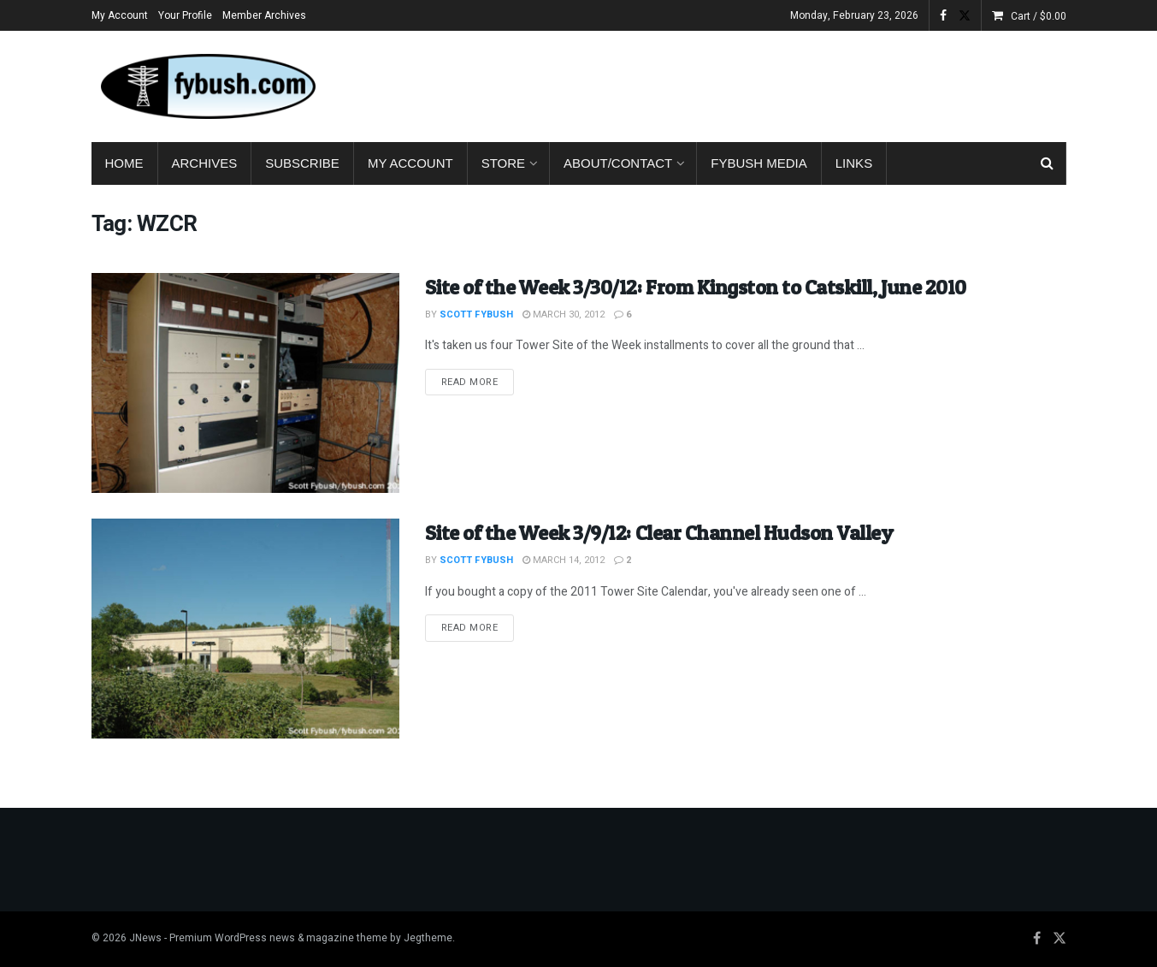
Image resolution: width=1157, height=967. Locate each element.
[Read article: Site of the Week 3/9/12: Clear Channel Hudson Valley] (245, 629)
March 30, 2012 (563, 314)
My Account (119, 15)
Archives (205, 163)
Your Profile (185, 15)
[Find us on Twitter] (1059, 938)
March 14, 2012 (563, 560)
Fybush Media (759, 163)
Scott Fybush (476, 314)
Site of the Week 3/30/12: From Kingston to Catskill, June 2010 (695, 287)
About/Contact (618, 163)
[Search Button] (1047, 163)
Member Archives (264, 15)
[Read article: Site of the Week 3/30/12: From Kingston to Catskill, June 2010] (245, 383)
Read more (478, 381)
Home (124, 163)
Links (853, 163)
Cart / (1038, 16)
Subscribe (302, 163)
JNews (145, 938)
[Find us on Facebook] (1037, 938)
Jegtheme (428, 938)
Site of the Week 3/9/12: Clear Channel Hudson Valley (659, 532)
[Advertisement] (755, 83)
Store (503, 163)
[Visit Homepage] (206, 86)
